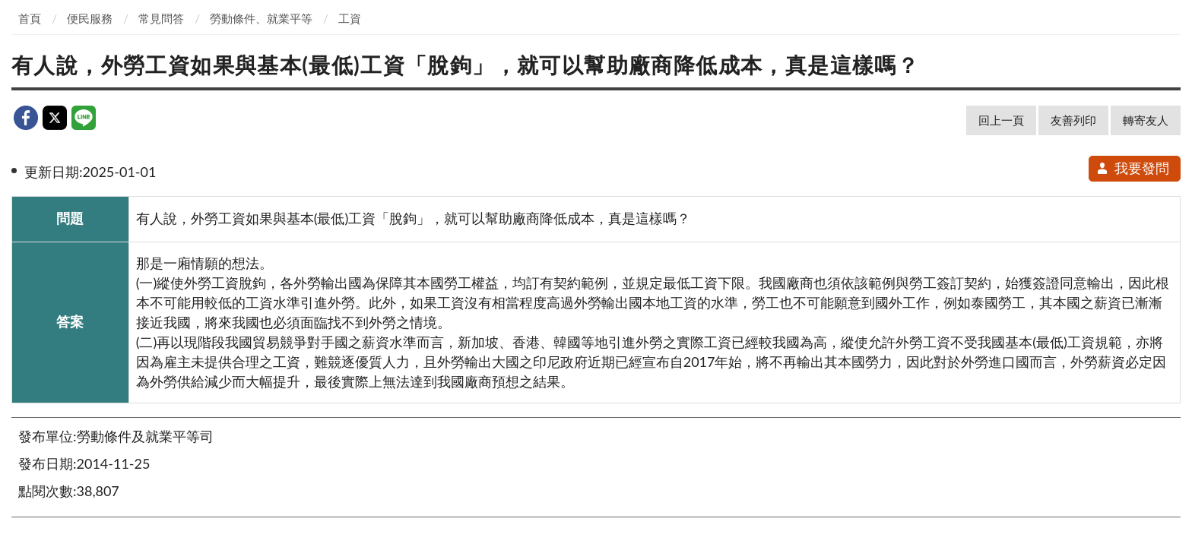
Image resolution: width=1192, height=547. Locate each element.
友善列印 (1073, 120)
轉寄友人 (1145, 120)
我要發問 (1132, 168)
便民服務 (90, 18)
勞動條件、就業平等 (261, 18)
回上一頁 (1001, 120)
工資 (349, 18)
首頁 (29, 18)
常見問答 (161, 18)
